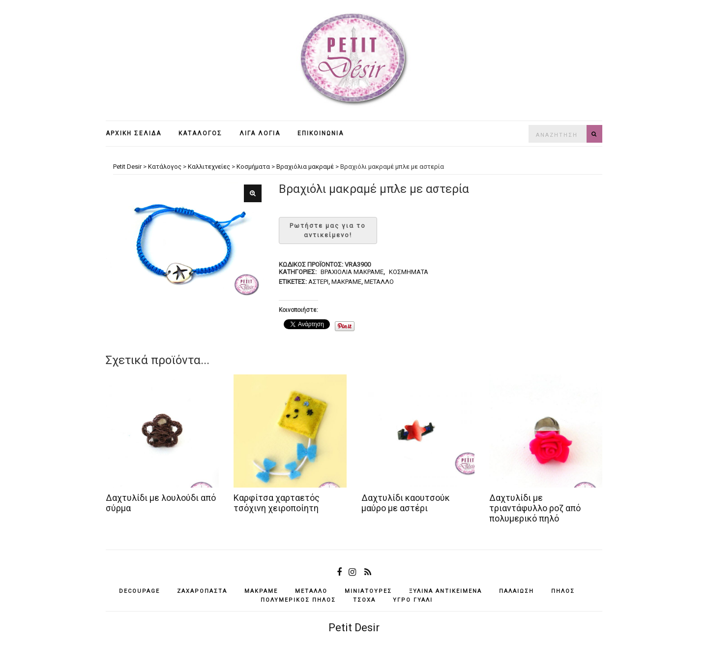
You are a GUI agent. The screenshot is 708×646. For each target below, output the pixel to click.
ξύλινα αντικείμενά (445, 591)
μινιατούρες (368, 591)
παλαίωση (516, 591)
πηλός (563, 591)
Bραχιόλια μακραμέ (352, 272)
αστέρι (318, 281)
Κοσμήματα (408, 272)
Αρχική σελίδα (133, 133)
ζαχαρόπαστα (202, 591)
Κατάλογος (200, 133)
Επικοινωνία (320, 133)
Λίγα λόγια (259, 133)
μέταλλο (379, 281)
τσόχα (364, 600)
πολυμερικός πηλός (298, 600)
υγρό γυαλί (413, 600)
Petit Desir (354, 627)
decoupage (139, 591)
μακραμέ (346, 281)
